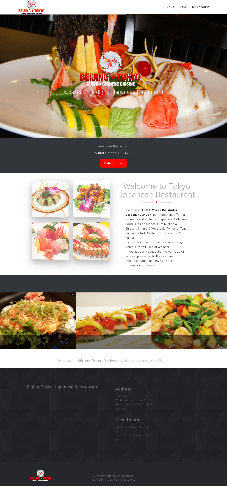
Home (170, 7)
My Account (201, 7)
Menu (183, 7)
